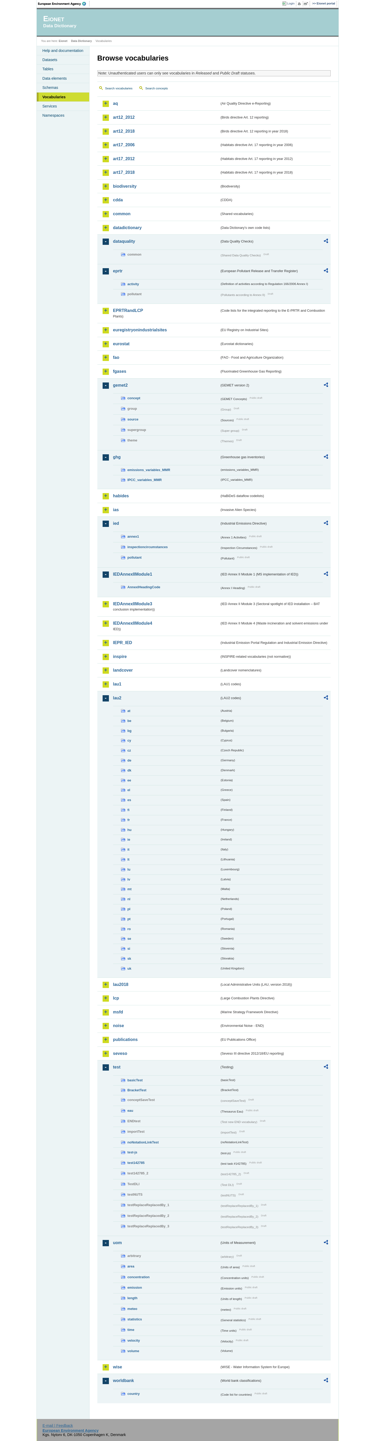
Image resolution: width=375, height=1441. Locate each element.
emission (135, 1287)
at (129, 711)
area (131, 1266)
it (129, 849)
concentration (139, 1277)
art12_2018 (124, 131)
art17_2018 (124, 172)
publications (125, 1039)
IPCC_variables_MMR (145, 480)
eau (130, 1111)
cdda (118, 200)
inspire (120, 656)
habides (121, 496)
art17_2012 (124, 158)
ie (129, 839)
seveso (120, 1053)
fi (129, 810)
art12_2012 (124, 117)
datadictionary (127, 227)
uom (117, 1242)
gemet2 (120, 385)
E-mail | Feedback (58, 1425)
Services (50, 106)
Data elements (55, 78)
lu (129, 869)
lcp (116, 998)
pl (129, 909)
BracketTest (137, 1090)
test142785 (136, 1163)
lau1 (117, 684)
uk (129, 968)
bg (130, 731)
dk (129, 770)
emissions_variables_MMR (149, 470)
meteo (133, 1309)
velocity (134, 1340)
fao (116, 357)
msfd (118, 1012)
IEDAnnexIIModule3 (132, 604)
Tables (48, 69)
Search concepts (156, 88)
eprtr (118, 271)
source (133, 419)
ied (116, 523)
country (134, 1394)
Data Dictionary (81, 40)
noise (118, 1025)
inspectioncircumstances (148, 547)
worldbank (123, 1380)
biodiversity (125, 186)
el (129, 790)
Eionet (63, 40)
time (131, 1330)
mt (130, 889)
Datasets (50, 60)
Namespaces (54, 115)
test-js (133, 1152)
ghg (117, 457)
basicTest (135, 1080)
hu (130, 830)
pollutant (135, 557)
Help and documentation (63, 50)
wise (117, 1367)
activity (133, 284)
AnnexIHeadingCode (144, 587)
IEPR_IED (122, 642)
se (129, 939)
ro (129, 929)
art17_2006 (124, 145)
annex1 (133, 536)
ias (116, 510)
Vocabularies (54, 97)
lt (129, 859)
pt (129, 919)
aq (115, 103)
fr (129, 820)
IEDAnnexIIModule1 (132, 574)
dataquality (124, 241)
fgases (119, 371)
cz (129, 750)
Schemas (50, 87)
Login (290, 3)
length (133, 1298)
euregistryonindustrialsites (140, 330)
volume (133, 1351)
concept (134, 398)
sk (129, 958)
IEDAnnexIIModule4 (132, 623)
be (129, 721)
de (129, 760)
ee (129, 780)
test (116, 1067)
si (129, 949)
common (122, 214)
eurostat (121, 344)
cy (129, 740)
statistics (135, 1319)
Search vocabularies (119, 88)
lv (129, 879)
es (129, 800)
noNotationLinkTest (143, 1142)
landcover (123, 670)
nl (129, 899)
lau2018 (121, 984)
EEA (63, 3)
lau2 (117, 698)
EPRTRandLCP (128, 310)
